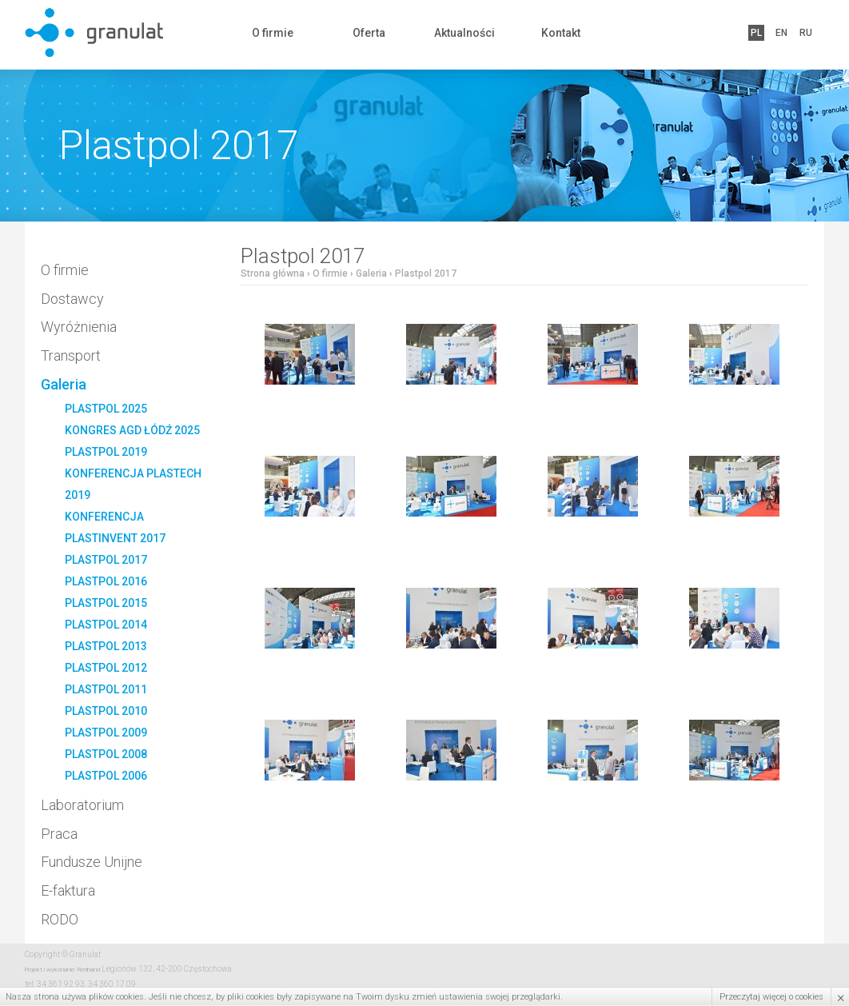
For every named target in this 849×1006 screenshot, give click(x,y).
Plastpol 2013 (106, 646)
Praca (59, 833)
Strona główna (273, 273)
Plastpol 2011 (106, 689)
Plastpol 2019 (106, 451)
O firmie (272, 32)
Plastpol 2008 (106, 754)
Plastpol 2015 (106, 603)
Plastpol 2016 (106, 581)
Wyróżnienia (79, 326)
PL (756, 32)
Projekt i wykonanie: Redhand (62, 969)
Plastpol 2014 (106, 624)
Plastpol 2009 (106, 732)
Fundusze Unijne (91, 861)
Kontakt (560, 32)
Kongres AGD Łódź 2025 (132, 430)
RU (805, 32)
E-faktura (68, 890)
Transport (71, 355)
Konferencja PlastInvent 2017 (115, 527)
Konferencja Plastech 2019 (133, 484)
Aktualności (464, 32)
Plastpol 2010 (106, 711)
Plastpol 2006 (106, 775)
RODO (59, 919)
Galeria (63, 384)
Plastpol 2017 (106, 559)
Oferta (369, 32)
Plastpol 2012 (106, 667)
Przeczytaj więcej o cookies (771, 997)
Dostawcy (72, 298)
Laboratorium (82, 804)
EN (781, 32)
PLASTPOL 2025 (106, 408)
